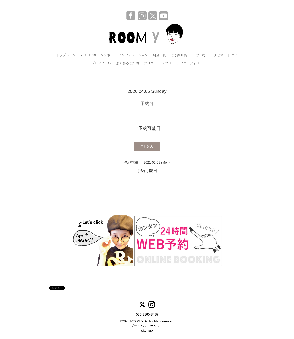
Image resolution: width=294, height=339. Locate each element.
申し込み (147, 146)
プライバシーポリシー (147, 326)
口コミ (233, 55)
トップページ (66, 55)
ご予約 (200, 55)
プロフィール (101, 63)
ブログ (149, 63)
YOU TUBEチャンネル (97, 55)
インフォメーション (133, 55)
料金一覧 (159, 55)
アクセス (216, 55)
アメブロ (165, 63)
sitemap (147, 330)
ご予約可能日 (180, 55)
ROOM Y (136, 321)
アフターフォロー (190, 63)
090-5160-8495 (147, 314)
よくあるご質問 (127, 63)
